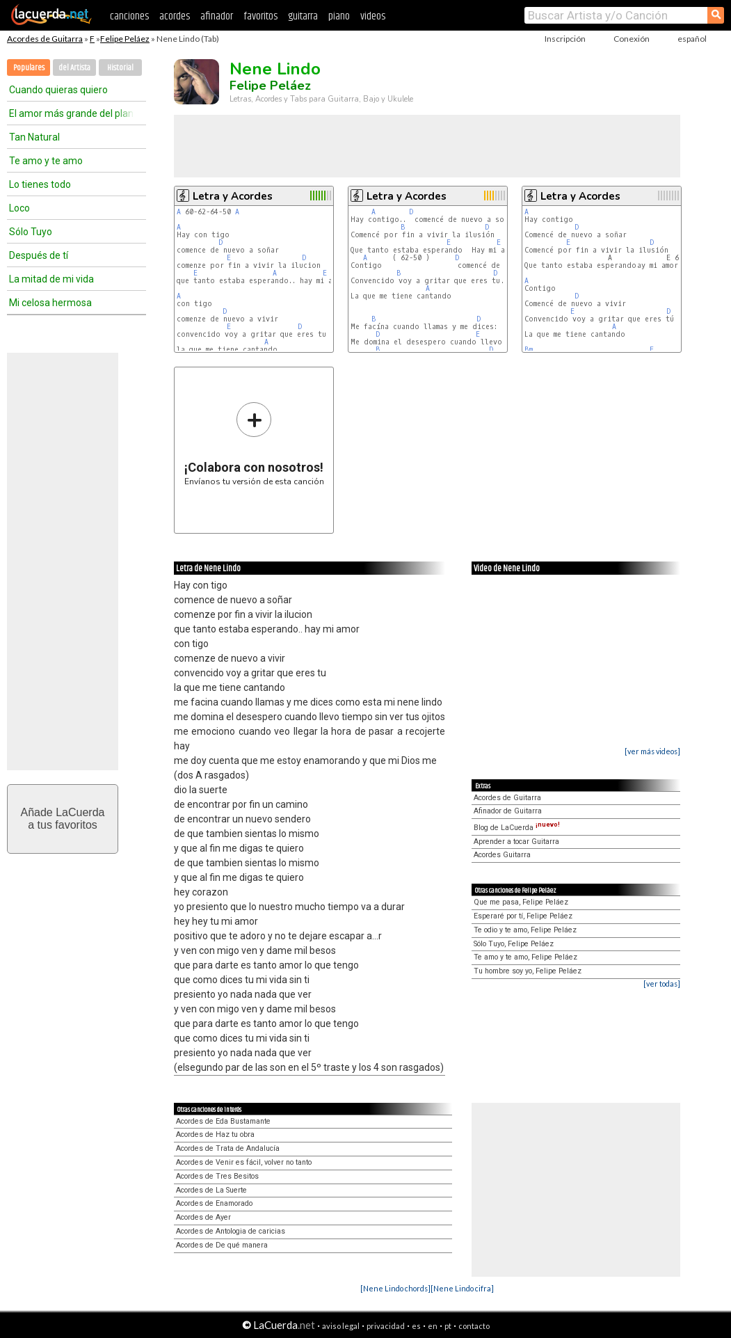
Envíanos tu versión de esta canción (254, 443)
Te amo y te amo (46, 160)
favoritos (260, 16)
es (416, 1325)
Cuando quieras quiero (58, 89)
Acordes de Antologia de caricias (230, 1231)
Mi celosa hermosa (50, 302)
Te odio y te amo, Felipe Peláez (525, 929)
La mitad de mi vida (51, 279)
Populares (29, 67)
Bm (528, 349)
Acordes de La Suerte (211, 1190)
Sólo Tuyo (30, 231)
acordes (174, 16)
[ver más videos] (652, 751)
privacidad (386, 1325)
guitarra (303, 16)
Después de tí (38, 255)
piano (339, 16)
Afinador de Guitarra (508, 810)
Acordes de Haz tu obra (215, 1134)
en (432, 1325)
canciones (129, 16)
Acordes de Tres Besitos (217, 1176)
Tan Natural (34, 137)
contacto (474, 1325)
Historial (120, 67)
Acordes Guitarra (502, 854)
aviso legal (341, 1325)
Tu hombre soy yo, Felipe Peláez (527, 970)
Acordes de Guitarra (45, 38)
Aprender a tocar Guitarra (516, 841)
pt (447, 1325)
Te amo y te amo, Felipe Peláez (525, 957)
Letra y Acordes (233, 196)
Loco (19, 208)
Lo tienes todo (40, 184)
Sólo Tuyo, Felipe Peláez (514, 943)
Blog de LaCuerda (517, 827)
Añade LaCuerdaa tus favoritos (63, 818)
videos (372, 16)
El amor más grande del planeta (71, 113)
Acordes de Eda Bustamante (223, 1121)
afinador (216, 16)
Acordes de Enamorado (214, 1203)
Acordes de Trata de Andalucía (228, 1148)
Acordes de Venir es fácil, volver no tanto (244, 1162)
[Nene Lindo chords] (395, 1288)
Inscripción (565, 38)
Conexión (631, 38)
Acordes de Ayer (203, 1217)
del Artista (74, 67)
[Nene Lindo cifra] (462, 1288)
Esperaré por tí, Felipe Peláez (523, 916)
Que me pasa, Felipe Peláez (521, 902)
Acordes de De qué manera (222, 1245)
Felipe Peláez (125, 38)
